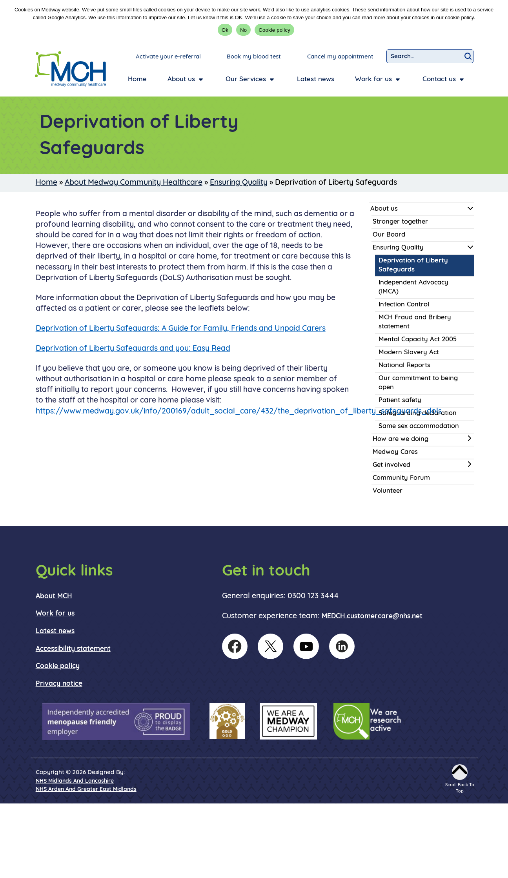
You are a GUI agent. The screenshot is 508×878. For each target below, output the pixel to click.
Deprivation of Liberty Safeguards (413, 265)
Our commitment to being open (418, 383)
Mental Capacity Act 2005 (418, 340)
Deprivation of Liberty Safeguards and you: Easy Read (133, 349)
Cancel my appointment (340, 57)
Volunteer (387, 491)
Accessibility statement (73, 649)
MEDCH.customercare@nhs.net (372, 616)
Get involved (391, 465)
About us (384, 209)
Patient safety (400, 400)
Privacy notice (59, 684)
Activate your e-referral (168, 57)
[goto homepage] (70, 69)
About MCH (54, 596)
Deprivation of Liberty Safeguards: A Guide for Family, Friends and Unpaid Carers (181, 329)
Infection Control (404, 305)
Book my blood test (254, 57)
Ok (225, 30)
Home (46, 183)
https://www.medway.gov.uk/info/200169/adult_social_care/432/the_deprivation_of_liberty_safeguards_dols (239, 411)
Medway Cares (395, 452)
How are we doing (400, 439)
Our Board (389, 235)
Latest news (55, 631)
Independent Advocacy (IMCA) (413, 287)
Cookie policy (274, 30)
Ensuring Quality (239, 183)
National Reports (404, 365)
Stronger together (400, 222)
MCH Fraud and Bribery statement (415, 322)
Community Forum (401, 478)
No (243, 30)
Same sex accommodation (419, 426)
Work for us (55, 613)
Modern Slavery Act (409, 353)
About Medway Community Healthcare (133, 183)
